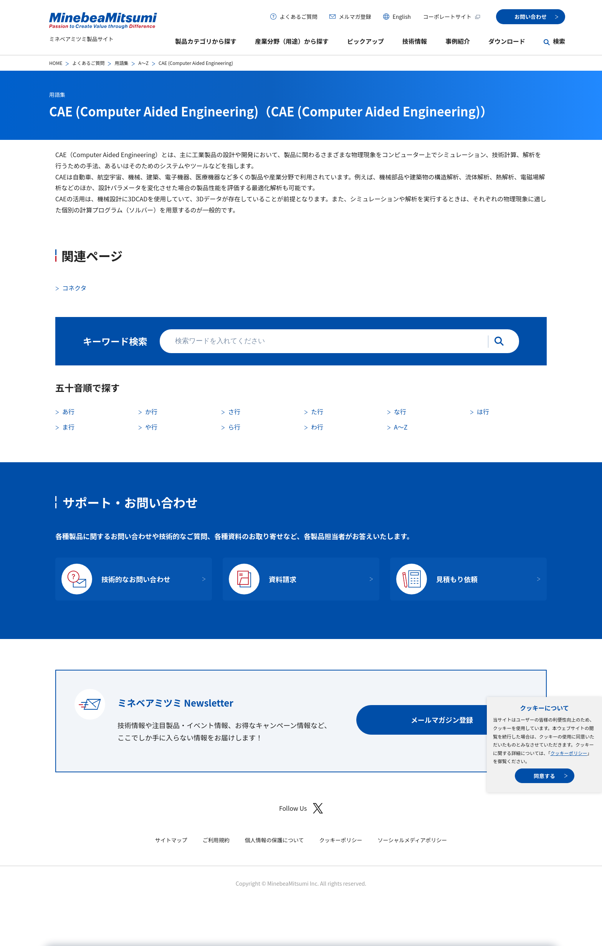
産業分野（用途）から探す (292, 41)
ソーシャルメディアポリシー (412, 840)
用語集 (121, 63)
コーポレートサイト (452, 16)
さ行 (234, 411)
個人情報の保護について (274, 840)
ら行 (234, 427)
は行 (483, 411)
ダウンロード (506, 41)
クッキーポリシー (568, 753)
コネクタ (74, 287)
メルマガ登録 (355, 16)
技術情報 (414, 41)
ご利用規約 (216, 840)
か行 (151, 411)
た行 (317, 411)
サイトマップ (171, 840)
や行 (151, 427)
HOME (55, 63)
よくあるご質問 (298, 16)
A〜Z (143, 63)
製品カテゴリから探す (206, 41)
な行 (400, 411)
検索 (559, 41)
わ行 (317, 427)
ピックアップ (365, 41)
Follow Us (301, 808)
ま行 (68, 427)
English (401, 16)
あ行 (68, 411)
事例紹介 (457, 41)
